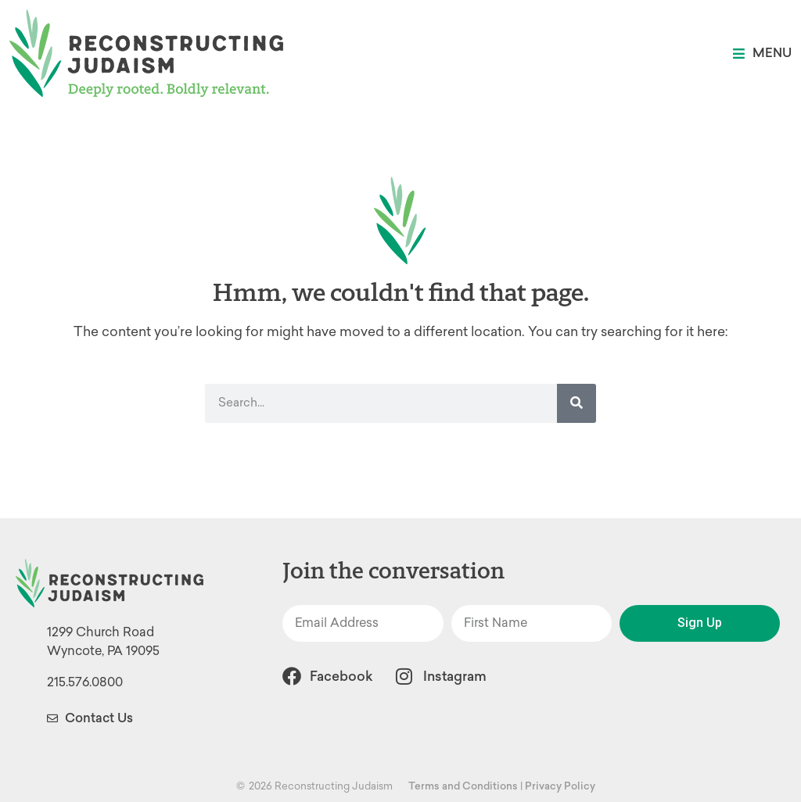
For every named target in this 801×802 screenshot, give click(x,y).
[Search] (576, 403)
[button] (762, 53)
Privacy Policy (560, 786)
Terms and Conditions (463, 786)
